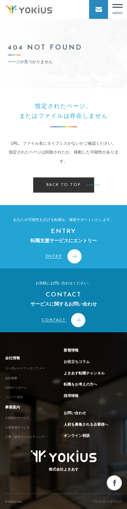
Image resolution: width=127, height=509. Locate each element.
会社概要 (11, 378)
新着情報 (71, 350)
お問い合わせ (75, 413)
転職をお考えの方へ (80, 384)
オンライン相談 (77, 435)
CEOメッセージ (16, 387)
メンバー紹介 (14, 397)
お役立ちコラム (77, 362)
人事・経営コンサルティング (25, 437)
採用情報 (71, 396)
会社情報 (12, 358)
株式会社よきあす (64, 460)
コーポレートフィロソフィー (25, 368)
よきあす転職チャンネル (84, 373)
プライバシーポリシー (106, 501)
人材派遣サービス (17, 427)
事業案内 (12, 407)
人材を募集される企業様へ (86, 424)
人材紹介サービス (17, 418)
